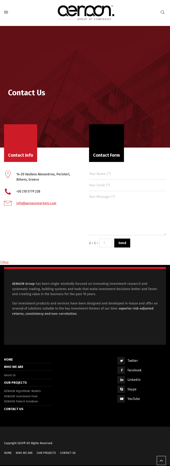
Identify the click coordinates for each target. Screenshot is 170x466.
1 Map (4, 262)
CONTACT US (13, 409)
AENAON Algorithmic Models (22, 391)
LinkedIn (134, 380)
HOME (8, 359)
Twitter (132, 361)
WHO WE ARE (13, 367)
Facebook (134, 370)
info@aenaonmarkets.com (36, 203)
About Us (10, 375)
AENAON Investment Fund (20, 396)
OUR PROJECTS (15, 383)
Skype (131, 389)
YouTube (133, 399)
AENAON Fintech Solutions (21, 401)
